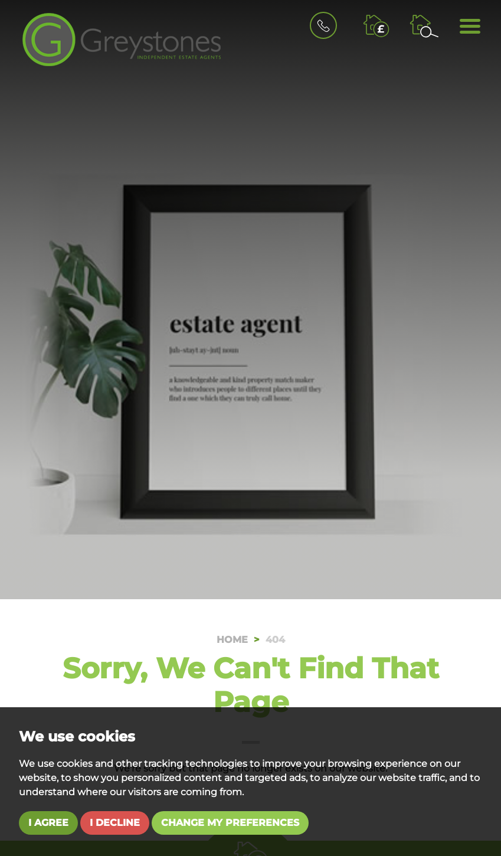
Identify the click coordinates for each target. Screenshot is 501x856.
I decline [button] (115, 822)
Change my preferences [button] (230, 822)
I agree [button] (48, 822)
